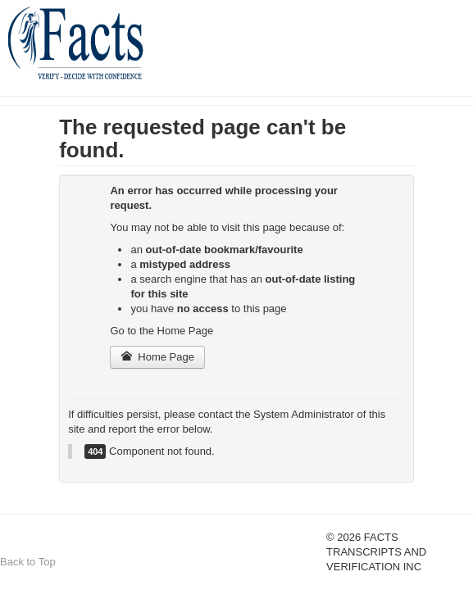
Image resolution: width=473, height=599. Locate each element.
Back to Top (28, 562)
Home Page (157, 357)
